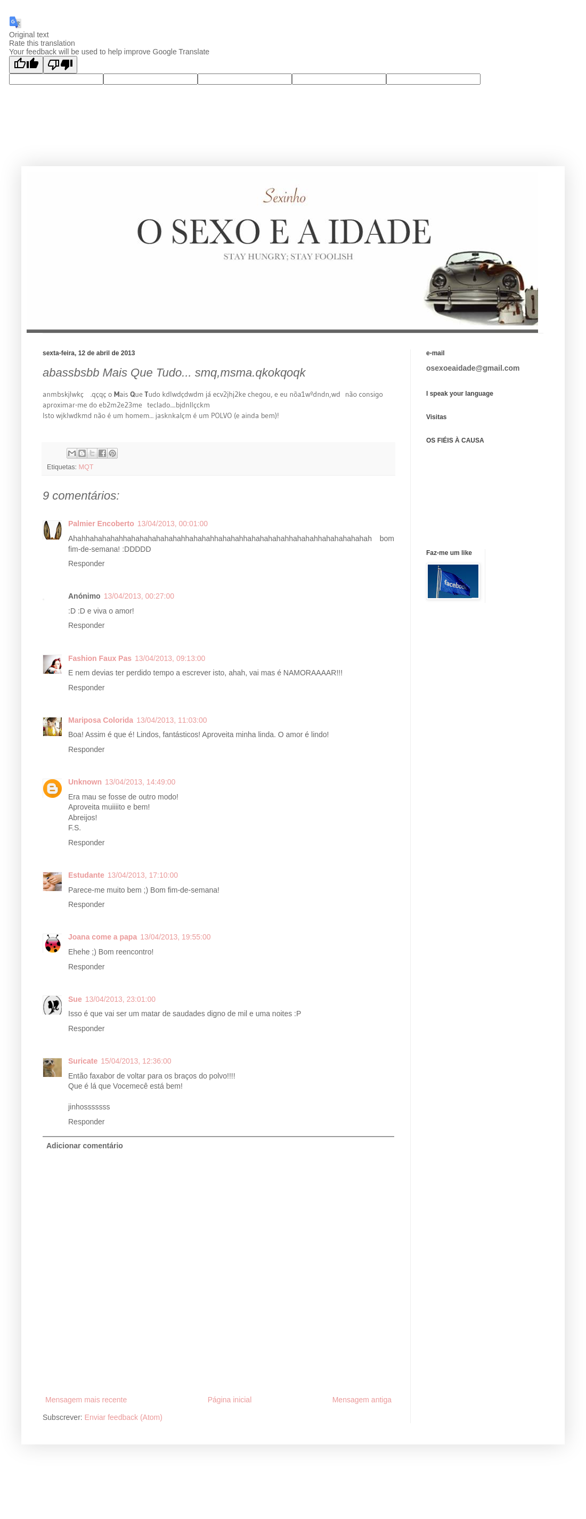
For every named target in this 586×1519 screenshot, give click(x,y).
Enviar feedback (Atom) (123, 1417)
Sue (75, 999)
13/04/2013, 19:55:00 (175, 937)
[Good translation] (26, 65)
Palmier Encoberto (101, 523)
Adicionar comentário (84, 1145)
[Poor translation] (60, 65)
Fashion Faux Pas (100, 658)
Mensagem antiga (362, 1399)
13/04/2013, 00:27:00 (139, 596)
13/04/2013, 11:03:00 (171, 720)
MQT (86, 467)
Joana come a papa (102, 937)
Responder (86, 563)
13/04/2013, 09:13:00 (170, 658)
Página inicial (230, 1399)
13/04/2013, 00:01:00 (172, 523)
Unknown (85, 782)
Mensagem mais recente (86, 1399)
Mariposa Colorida (100, 720)
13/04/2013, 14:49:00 (140, 782)
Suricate (82, 1061)
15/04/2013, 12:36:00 (136, 1061)
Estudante (86, 875)
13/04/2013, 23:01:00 (120, 999)
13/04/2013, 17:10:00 (143, 875)
